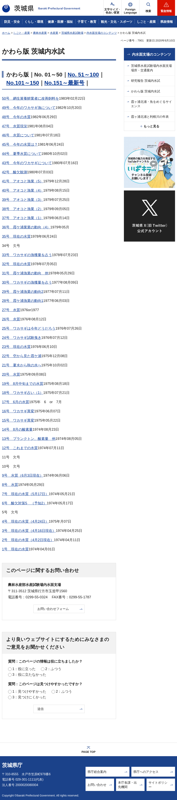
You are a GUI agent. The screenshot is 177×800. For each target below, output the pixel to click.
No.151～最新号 (64, 83)
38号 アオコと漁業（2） (22, 209)
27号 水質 (11, 310)
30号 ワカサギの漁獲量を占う (27, 282)
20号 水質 (11, 374)
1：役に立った (24, 669)
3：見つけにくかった (29, 697)
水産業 (54, 32)
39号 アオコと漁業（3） (22, 200)
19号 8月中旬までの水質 (22, 384)
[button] (130, 8)
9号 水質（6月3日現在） (22, 475)
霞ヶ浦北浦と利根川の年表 (150, 116)
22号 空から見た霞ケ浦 (21, 356)
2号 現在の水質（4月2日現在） (28, 540)
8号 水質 (10, 485)
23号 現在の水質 (16, 347)
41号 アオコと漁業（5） (22, 181)
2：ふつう (53, 669)
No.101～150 (22, 83)
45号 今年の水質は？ (20, 144)
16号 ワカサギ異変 (18, 411)
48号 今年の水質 (16, 117)
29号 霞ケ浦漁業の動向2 (22, 292)
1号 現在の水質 (15, 549)
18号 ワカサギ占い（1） (22, 393)
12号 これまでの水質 (20, 448)
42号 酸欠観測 (14, 172)
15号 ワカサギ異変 (18, 420)
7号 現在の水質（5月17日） (25, 494)
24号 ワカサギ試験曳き (21, 338)
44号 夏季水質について (21, 154)
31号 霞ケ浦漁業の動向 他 (25, 273)
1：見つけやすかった (29, 691)
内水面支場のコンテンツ (102, 32)
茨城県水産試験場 (72, 32)
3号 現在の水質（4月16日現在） (29, 531)
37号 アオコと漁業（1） (22, 218)
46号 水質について (18, 135)
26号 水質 (11, 319)
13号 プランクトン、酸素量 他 (28, 439)
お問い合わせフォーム (53, 609)
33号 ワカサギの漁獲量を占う (27, 255)
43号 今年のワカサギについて (27, 163)
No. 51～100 (83, 75)
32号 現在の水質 (16, 264)
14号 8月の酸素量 (17, 429)
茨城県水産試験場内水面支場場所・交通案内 (151, 68)
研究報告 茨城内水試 (145, 80)
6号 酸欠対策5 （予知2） (24, 503)
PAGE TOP (88, 751)
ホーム (6, 32)
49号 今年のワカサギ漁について (28, 108)
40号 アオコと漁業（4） (22, 190)
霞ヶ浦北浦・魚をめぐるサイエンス (151, 104)
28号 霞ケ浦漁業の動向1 (22, 301)
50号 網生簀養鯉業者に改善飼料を (30, 98)
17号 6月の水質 (15, 402)
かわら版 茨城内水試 (145, 91)
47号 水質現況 (14, 126)
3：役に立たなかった (29, 675)
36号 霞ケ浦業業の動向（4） (26, 227)
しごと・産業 (21, 32)
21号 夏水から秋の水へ (21, 365)
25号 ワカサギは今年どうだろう (28, 328)
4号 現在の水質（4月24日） (25, 521)
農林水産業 (40, 32)
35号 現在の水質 (16, 236)
